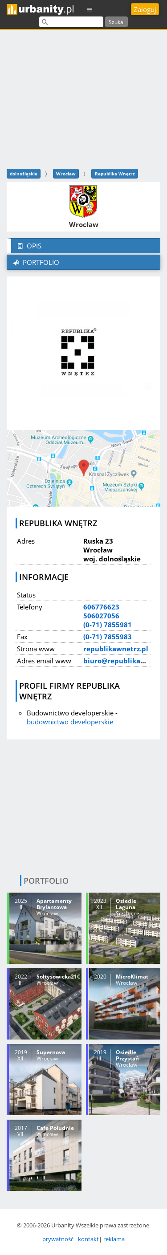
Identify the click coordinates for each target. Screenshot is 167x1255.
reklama (114, 1239)
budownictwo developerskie (70, 721)
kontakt (88, 1239)
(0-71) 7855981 (107, 624)
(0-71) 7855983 (107, 636)
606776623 (101, 606)
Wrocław (66, 174)
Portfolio (35, 262)
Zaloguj (145, 9)
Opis (28, 245)
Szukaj (117, 22)
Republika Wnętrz (115, 174)
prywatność (57, 1239)
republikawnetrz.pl (115, 648)
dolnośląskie (23, 174)
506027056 (101, 615)
